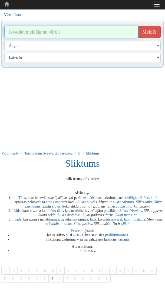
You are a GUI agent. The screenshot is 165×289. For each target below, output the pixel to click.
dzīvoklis (135, 211)
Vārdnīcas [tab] (12, 15)
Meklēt (149, 32)
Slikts (81, 202)
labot (127, 219)
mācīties (130, 215)
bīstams (139, 219)
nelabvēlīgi (127, 198)
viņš (83, 206)
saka (80, 235)
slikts (117, 202)
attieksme (53, 202)
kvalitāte (48, 211)
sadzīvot (122, 206)
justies (87, 224)
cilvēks (92, 202)
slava (56, 206)
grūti (106, 219)
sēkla (52, 215)
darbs (109, 215)
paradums (32, 206)
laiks (148, 202)
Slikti (111, 206)
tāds (91, 198)
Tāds (22, 198)
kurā (154, 198)
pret (64, 202)
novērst (116, 219)
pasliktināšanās (116, 235)
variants (123, 239)
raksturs (127, 202)
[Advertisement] (82, 108)
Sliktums (93, 153)
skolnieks (73, 215)
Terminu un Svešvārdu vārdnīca (48, 153)
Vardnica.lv (10, 153)
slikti (124, 224)
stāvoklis (53, 224)
